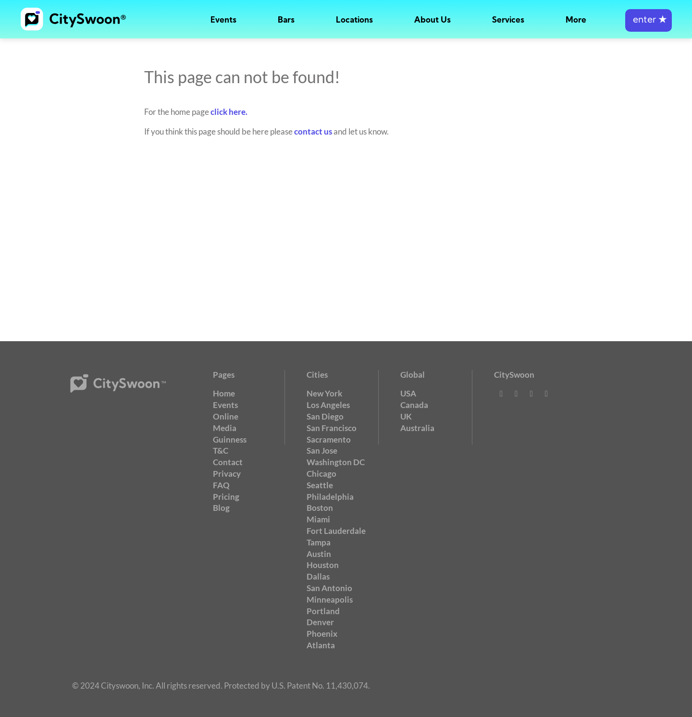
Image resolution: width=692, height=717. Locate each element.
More (576, 20)
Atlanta (321, 645)
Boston (320, 508)
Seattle (320, 485)
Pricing (226, 497)
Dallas (318, 576)
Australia (417, 428)
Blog (221, 508)
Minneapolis (330, 599)
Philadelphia (330, 497)
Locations (354, 20)
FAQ (221, 485)
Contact (228, 462)
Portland (323, 611)
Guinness (230, 439)
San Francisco (332, 428)
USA (408, 393)
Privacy (227, 474)
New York (324, 393)
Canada (414, 405)
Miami (318, 519)
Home (224, 393)
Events (223, 20)
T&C (220, 450)
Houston (323, 565)
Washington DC (336, 462)
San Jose (322, 450)
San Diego (325, 416)
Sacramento (329, 439)
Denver (320, 622)
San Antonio (329, 588)
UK (406, 416)
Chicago (321, 474)
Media (224, 428)
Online (225, 416)
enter (648, 20)
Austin (319, 554)
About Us (432, 20)
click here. (228, 112)
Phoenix (322, 634)
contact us (313, 131)
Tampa (319, 542)
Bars (286, 20)
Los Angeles (328, 405)
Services (508, 20)
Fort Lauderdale (336, 531)
